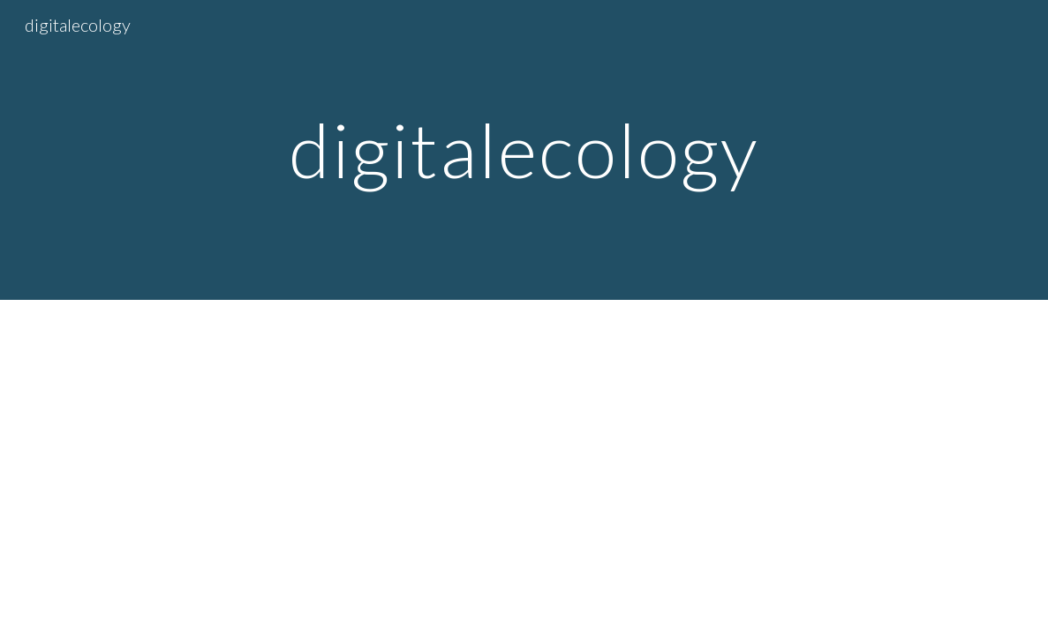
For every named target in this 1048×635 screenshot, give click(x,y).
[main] (524, 149)
